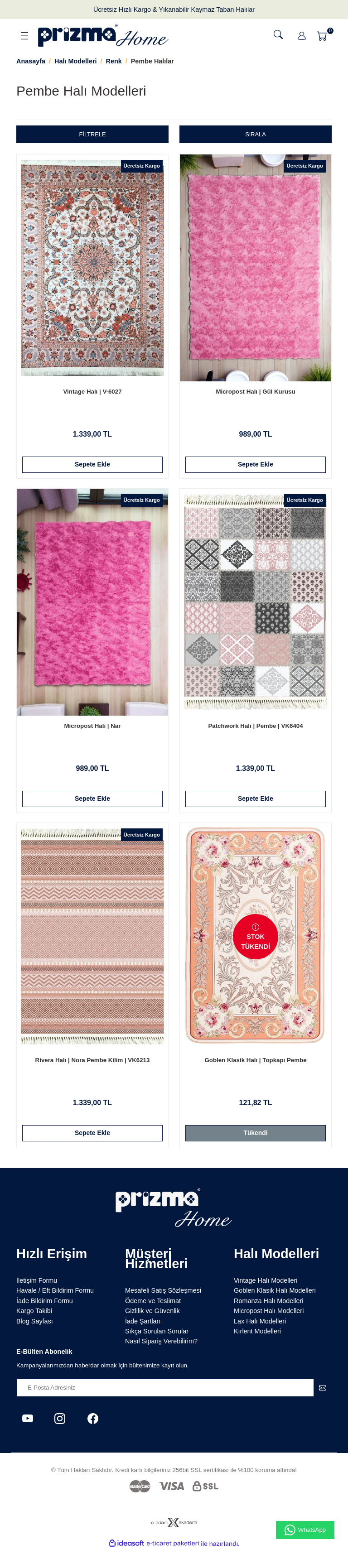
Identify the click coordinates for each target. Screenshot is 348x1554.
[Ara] (278, 34)
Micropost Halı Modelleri (269, 1314)
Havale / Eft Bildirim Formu (55, 1294)
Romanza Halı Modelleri (269, 1305)
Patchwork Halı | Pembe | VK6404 (255, 727)
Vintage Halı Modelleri (266, 1284)
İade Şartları (142, 1324)
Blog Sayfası (34, 1324)
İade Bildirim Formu (44, 1305)
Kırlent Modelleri (257, 1335)
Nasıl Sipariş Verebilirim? (161, 1345)
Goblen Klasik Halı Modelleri (275, 1294)
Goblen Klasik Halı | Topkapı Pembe (255, 1062)
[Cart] (323, 36)
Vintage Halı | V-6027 (92, 391)
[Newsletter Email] (174, 1391)
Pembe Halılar (152, 61)
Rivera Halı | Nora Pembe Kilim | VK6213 (92, 1062)
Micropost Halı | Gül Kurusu (255, 391)
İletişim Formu (36, 1284)
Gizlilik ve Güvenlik (152, 1314)
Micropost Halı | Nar (92, 727)
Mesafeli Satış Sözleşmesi (163, 1294)
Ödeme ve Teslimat (153, 1305)
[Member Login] (302, 36)
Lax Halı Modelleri (260, 1324)
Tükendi (255, 1136)
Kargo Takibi (34, 1314)
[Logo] (103, 35)
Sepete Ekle (92, 464)
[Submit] (323, 1391)
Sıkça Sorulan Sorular (156, 1335)
